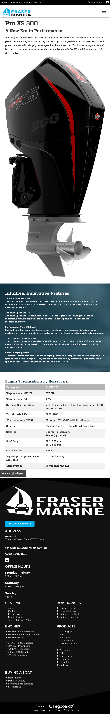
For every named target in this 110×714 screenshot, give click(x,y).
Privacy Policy (15, 617)
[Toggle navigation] (104, 11)
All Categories (66, 631)
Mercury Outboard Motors (21, 631)
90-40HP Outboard (18, 652)
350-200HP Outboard (19, 646)
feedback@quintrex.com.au (26, 548)
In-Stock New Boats (70, 614)
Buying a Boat (18, 672)
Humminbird (66, 656)
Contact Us (15, 2)
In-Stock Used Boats (70, 617)
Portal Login (14, 614)
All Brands (64, 650)
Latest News (14, 686)
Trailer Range (66, 640)
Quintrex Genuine (68, 643)
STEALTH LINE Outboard (20, 643)
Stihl (62, 634)
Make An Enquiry (16, 680)
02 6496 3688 (95, 2)
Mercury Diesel (15, 637)
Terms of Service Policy (19, 620)
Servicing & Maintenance (20, 683)
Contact (12, 611)
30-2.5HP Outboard (18, 655)
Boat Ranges (69, 603)
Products (66, 626)
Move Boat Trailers (69, 611)
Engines (12, 626)
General (13, 603)
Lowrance (64, 659)
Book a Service (19, 523)
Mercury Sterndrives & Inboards (24, 634)
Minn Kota (65, 662)
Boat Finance (14, 677)
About (4, 2)
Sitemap (75, 710)
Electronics (65, 637)
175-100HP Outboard (18, 649)
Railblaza (64, 665)
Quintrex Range (68, 608)
